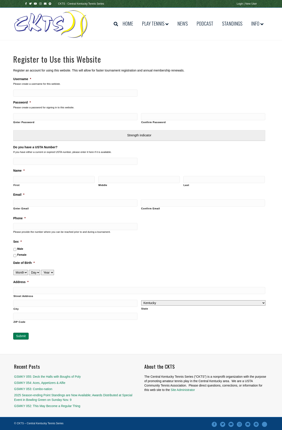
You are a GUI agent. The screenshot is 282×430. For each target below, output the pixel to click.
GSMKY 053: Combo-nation (33, 389)
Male (20, 248)
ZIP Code (19, 322)
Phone (19, 218)
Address (20, 282)
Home (127, 23)
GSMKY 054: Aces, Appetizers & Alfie (39, 383)
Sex (17, 241)
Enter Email (21, 208)
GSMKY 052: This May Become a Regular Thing (47, 406)
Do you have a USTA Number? (35, 147)
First (16, 185)
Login (240, 3)
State (144, 308)
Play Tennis (153, 23)
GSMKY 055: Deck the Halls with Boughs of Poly (47, 376)
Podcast (205, 23)
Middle (102, 185)
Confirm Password (153, 122)
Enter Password (23, 122)
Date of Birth (24, 263)
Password (22, 102)
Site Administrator (183, 390)
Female (21, 254)
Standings (232, 23)
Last (186, 185)
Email (18, 194)
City (16, 309)
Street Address (23, 296)
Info (255, 23)
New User (251, 3)
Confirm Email (150, 208)
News (182, 23)
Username (22, 79)
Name (19, 170)
